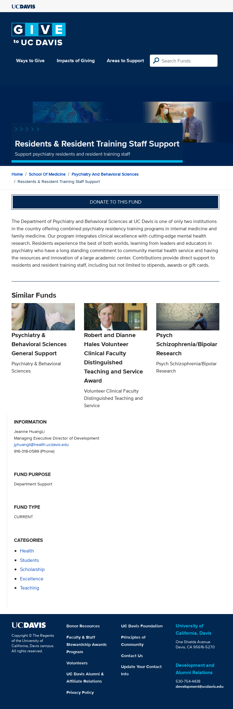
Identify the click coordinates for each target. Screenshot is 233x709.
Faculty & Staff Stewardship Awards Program (86, 644)
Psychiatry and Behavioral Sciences (105, 174)
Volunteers (77, 663)
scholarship (32, 569)
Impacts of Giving (76, 60)
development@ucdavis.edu (200, 686)
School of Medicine (47, 174)
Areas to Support (125, 60)
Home (17, 174)
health (27, 550)
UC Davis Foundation (142, 626)
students (29, 560)
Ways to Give (30, 60)
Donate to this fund (115, 201)
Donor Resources (83, 626)
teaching (29, 587)
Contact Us (132, 656)
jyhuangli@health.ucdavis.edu (41, 444)
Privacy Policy (80, 692)
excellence (31, 578)
